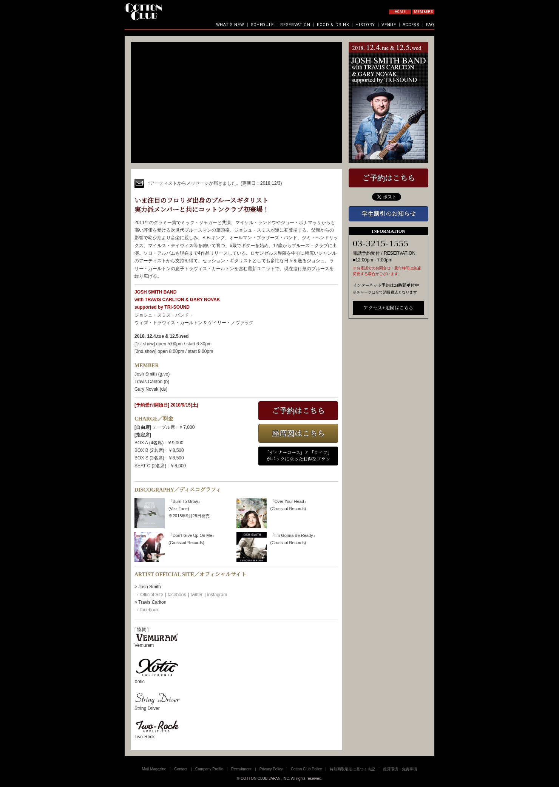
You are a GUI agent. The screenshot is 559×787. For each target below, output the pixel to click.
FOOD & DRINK (333, 25)
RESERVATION (295, 25)
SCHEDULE (262, 25)
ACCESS (411, 25)
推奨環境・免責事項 (400, 769)
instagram (217, 594)
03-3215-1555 (381, 243)
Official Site (151, 594)
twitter (197, 594)
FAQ (430, 25)
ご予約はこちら (298, 411)
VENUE (388, 25)
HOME (400, 12)
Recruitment (241, 769)
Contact (180, 769)
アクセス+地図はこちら (388, 308)
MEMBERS (423, 12)
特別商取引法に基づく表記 (352, 769)
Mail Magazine (154, 769)
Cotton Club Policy (306, 769)
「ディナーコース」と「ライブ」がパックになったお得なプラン (298, 456)
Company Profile (209, 769)
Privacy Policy (271, 769)
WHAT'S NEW (230, 25)
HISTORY (365, 25)
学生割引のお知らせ (388, 213)
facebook (177, 594)
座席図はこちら (298, 433)
